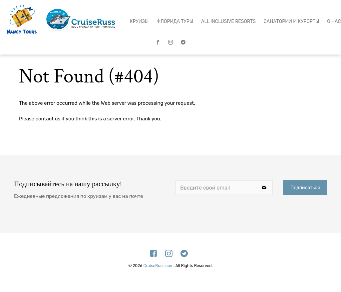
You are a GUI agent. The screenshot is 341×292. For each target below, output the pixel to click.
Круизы (139, 21)
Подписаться (305, 188)
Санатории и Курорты (291, 21)
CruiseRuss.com (158, 265)
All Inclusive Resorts (228, 21)
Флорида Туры (175, 21)
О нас (334, 21)
